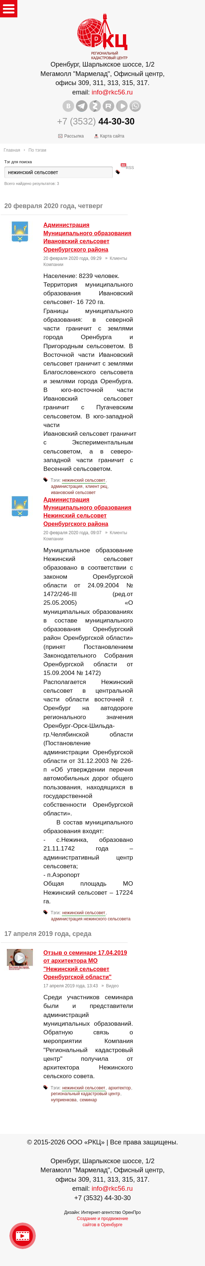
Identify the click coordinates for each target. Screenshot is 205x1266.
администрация (66, 486)
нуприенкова (64, 1099)
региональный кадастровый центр (85, 1093)
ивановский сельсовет (73, 492)
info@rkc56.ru (112, 92)
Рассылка (74, 136)
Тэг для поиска (18, 162)
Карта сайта (112, 136)
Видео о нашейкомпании (22, 1236)
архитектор (119, 1087)
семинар (88, 1099)
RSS (130, 164)
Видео (112, 985)
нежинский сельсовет (83, 480)
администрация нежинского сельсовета (91, 918)
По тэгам (37, 150)
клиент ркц (96, 486)
